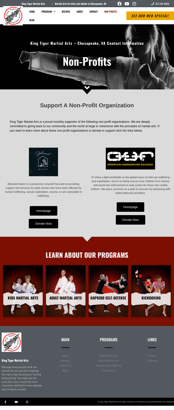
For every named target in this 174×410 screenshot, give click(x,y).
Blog (31, 20)
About (80, 11)
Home (32, 11)
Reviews (66, 11)
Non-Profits (110, 11)
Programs (48, 11)
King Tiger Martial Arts (33, 3)
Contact (93, 11)
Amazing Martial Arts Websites (160, 406)
